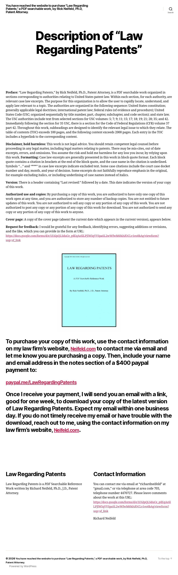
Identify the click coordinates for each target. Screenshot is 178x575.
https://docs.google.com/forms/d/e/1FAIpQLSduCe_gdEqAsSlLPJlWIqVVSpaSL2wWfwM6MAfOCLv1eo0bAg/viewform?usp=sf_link (132, 507)
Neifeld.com (86, 349)
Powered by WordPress (22, 566)
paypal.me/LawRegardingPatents (49, 382)
